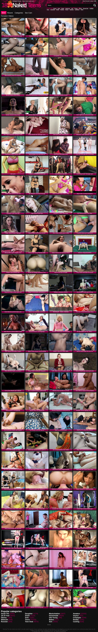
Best (3, 13)
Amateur (76, 614)
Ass (72, 8)
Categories (19, 13)
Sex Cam (28, 13)
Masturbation (54, 614)
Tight (82, 9)
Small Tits (5, 614)
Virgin (62, 8)
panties (62, 9)
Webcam (4, 620)
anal (59, 8)
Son (50, 622)
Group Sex (85, 8)
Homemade (53, 616)
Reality (76, 620)
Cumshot (52, 9)
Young (54, 8)
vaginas (72, 9)
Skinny (4, 618)
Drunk (76, 8)
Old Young (53, 618)
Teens (80, 8)
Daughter (29, 614)
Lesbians (77, 9)
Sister (27, 616)
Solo (27, 618)
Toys (48, 9)
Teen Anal (29, 622)
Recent (10, 13)
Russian (4, 622)
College (91, 8)
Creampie (77, 618)
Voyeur (76, 616)
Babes (51, 620)
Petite (57, 9)
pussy (66, 9)
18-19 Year (5, 616)
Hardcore (67, 8)
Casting (76, 622)
